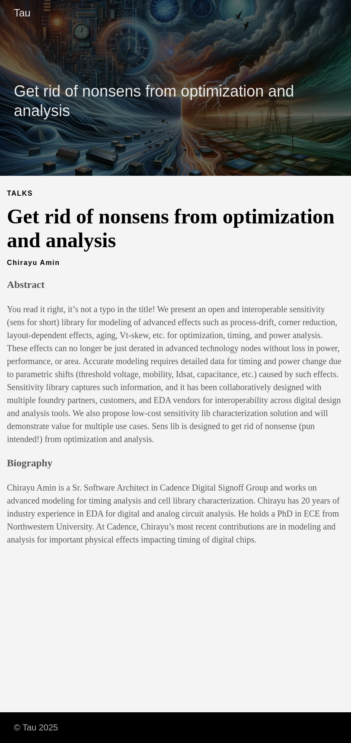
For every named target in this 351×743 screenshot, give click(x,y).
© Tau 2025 (36, 727)
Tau (22, 13)
